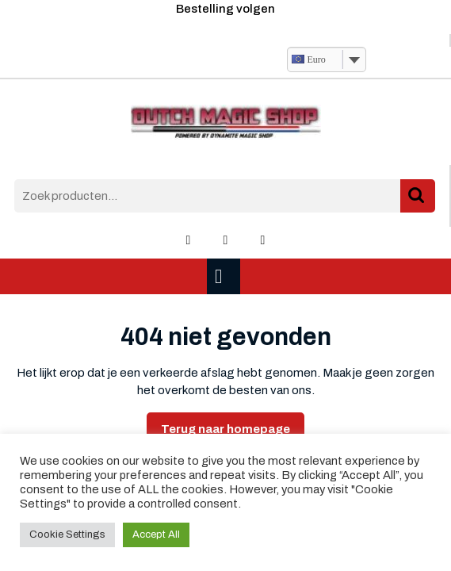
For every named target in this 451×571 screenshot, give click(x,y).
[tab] (225, 276)
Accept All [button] (156, 534)
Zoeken (417, 196)
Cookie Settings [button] (67, 534)
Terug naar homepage (232, 433)
